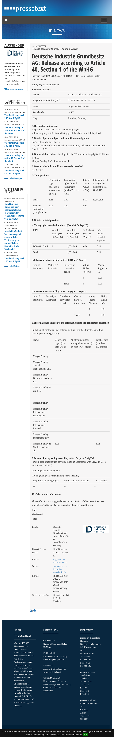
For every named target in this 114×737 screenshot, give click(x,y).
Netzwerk (65, 684)
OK (85, 734)
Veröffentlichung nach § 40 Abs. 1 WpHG (14, 117)
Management (54, 684)
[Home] (6, 20)
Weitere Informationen (71, 734)
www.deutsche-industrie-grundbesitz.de (60, 569)
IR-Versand (61, 656)
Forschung (56, 644)
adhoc (55, 669)
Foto (55, 659)
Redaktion (47, 659)
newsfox (62, 669)
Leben (64, 644)
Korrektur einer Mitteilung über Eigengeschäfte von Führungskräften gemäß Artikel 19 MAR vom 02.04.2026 (14, 211)
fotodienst (56, 672)
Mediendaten (55, 687)
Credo (45, 687)
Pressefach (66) (13, 89)
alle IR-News (15, 266)
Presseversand (49, 656)
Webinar (61, 659)
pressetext (47, 669)
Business (47, 644)
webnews (47, 672)
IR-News (47, 647)
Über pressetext (49, 681)
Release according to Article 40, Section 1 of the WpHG (14, 130)
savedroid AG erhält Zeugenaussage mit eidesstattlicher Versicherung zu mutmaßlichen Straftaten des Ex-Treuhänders (13, 240)
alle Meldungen (16, 178)
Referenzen (48, 690)
